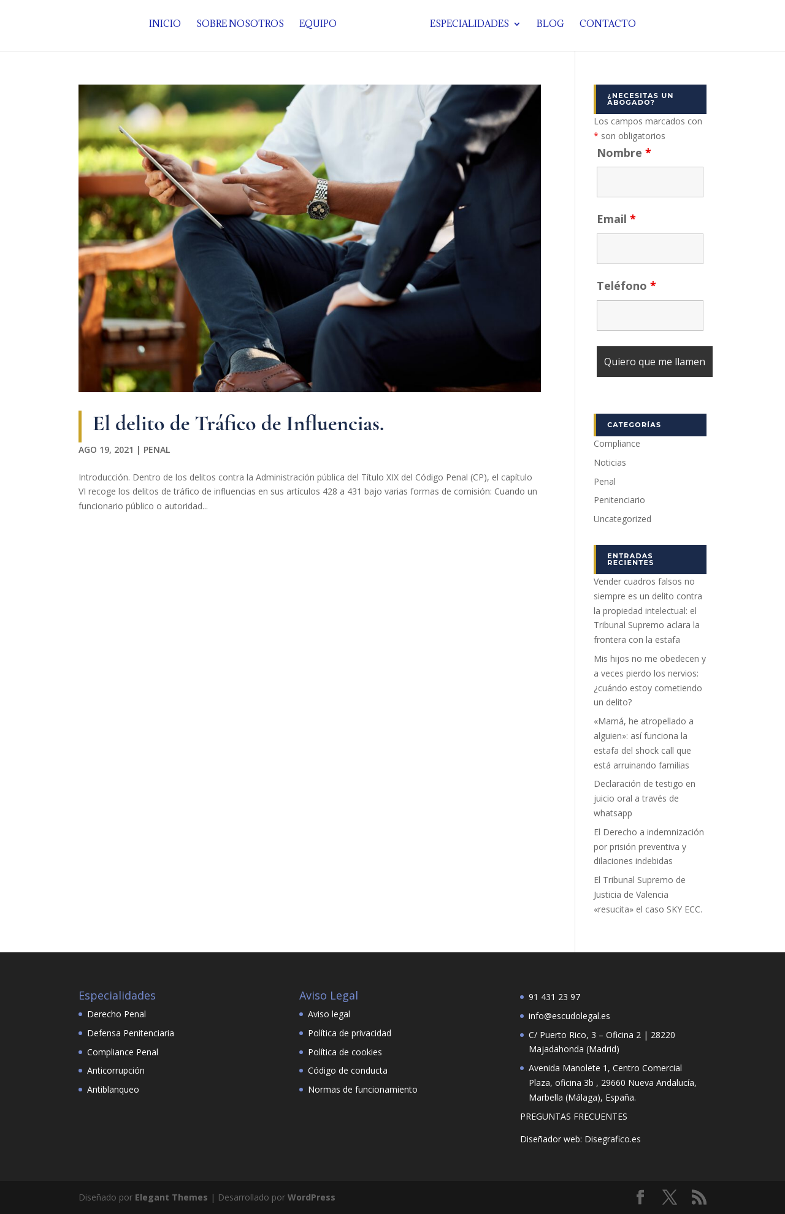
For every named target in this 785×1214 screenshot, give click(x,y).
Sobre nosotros (243, 27)
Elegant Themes (171, 1197)
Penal (157, 449)
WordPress (311, 1197)
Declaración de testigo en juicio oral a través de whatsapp (644, 798)
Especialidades (466, 27)
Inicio (168, 27)
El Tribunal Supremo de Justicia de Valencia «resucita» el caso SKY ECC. (648, 894)
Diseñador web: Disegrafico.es (580, 1139)
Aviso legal (329, 1014)
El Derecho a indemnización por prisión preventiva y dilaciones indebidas (649, 846)
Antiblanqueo (113, 1089)
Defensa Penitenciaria (130, 1033)
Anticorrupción (116, 1070)
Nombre (624, 152)
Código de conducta (348, 1070)
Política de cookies (345, 1052)
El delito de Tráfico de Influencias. (238, 423)
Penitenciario (619, 500)
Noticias (610, 462)
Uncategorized (622, 519)
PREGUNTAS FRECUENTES (573, 1116)
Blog (547, 27)
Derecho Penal (116, 1014)
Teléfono (626, 285)
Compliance (617, 443)
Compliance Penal (122, 1052)
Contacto (604, 27)
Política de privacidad (349, 1033)
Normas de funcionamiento (363, 1089)
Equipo (321, 27)
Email (616, 218)
